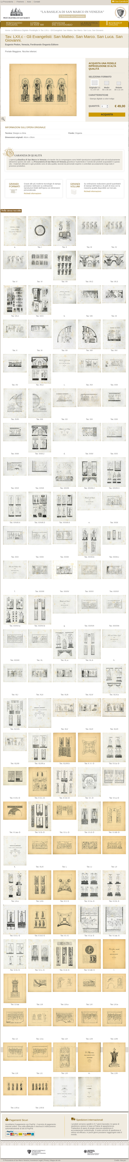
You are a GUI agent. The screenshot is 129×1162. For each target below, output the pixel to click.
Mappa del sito (55, 1160)
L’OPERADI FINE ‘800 (37, 24)
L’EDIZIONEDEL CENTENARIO (62, 24)
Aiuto (29, 2)
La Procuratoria (7, 2)
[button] (107, 105)
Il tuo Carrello (120, 1)
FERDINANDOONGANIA (14, 24)
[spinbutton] (104, 106)
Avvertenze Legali (36, 1160)
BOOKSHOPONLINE (115, 24)
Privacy (46, 1160)
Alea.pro (123, 1160)
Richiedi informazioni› (32, 193)
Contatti (37, 2)
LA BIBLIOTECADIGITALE (89, 24)
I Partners (20, 2)
